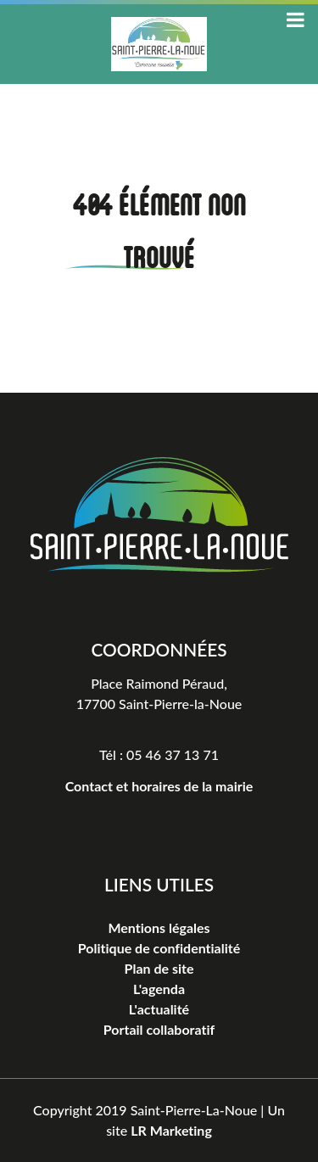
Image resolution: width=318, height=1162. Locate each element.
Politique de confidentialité (159, 948)
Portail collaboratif (159, 1029)
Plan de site (159, 968)
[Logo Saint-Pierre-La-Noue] (159, 513)
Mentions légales (158, 927)
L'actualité (159, 1009)
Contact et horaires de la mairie (159, 786)
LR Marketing (171, 1130)
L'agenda (159, 988)
